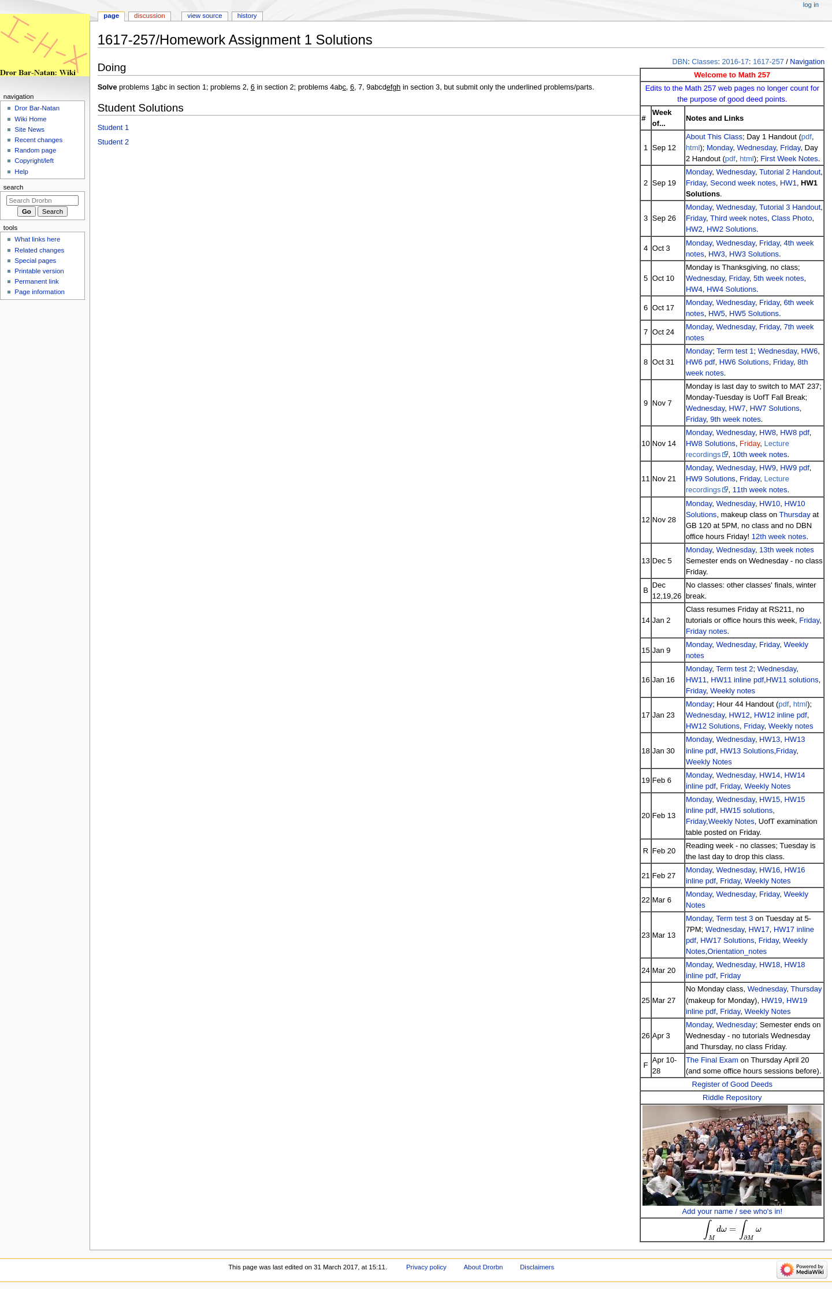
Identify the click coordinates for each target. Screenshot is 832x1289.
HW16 (769, 869)
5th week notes (778, 278)
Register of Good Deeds (732, 1084)
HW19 (772, 1000)
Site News (29, 129)
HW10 (769, 503)
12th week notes (779, 536)
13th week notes (786, 549)
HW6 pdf (700, 362)
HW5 (716, 313)
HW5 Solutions (754, 313)
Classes (705, 62)
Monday (720, 147)
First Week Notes (789, 158)
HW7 (737, 408)
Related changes (39, 250)
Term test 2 (734, 668)
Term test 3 (734, 918)
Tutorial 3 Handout (789, 207)
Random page (35, 150)
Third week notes (738, 218)
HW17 (759, 929)
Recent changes (38, 139)
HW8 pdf (794, 432)
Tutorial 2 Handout (789, 172)
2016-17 (735, 62)
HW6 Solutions (744, 362)
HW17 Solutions (727, 940)
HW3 (716, 254)
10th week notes (760, 454)
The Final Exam (712, 1060)
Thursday (795, 514)
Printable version (39, 271)
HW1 (788, 183)
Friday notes (706, 631)
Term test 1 (734, 351)
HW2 (694, 229)
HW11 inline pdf (737, 679)
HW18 (769, 964)
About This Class (714, 136)
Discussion (149, 15)
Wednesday (756, 147)
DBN (680, 62)
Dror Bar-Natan (37, 108)
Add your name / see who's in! (732, 1211)
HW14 (769, 775)
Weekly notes (732, 690)
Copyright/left (33, 160)
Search (13, 187)
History (247, 15)
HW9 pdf (794, 467)
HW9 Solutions (711, 478)
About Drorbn (483, 1267)
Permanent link (36, 281)
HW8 (767, 432)
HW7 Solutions (775, 408)
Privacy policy (426, 1267)
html (693, 147)
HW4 (694, 289)
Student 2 (113, 142)
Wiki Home (30, 119)
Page (111, 15)
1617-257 (768, 62)
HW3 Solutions (754, 254)
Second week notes (742, 183)
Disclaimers (537, 1267)
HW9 (767, 467)
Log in (811, 4)
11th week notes (760, 489)
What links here (37, 239)
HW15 (769, 799)
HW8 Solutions (711, 443)
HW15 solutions (746, 810)
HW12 (739, 715)
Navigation (807, 62)
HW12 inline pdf (780, 715)
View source (204, 15)
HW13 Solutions (747, 750)
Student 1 (113, 128)
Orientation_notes (737, 951)
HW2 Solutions (731, 229)
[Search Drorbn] (42, 200)
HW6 (809, 351)
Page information (39, 291)
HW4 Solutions (731, 289)
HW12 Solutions (713, 726)
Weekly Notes (709, 761)
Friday (790, 147)
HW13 (769, 739)
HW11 (696, 679)
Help (21, 171)
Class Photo (791, 218)
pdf (806, 136)
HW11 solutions (792, 679)
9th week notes (735, 419)
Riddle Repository (732, 1097)
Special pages (35, 260)
